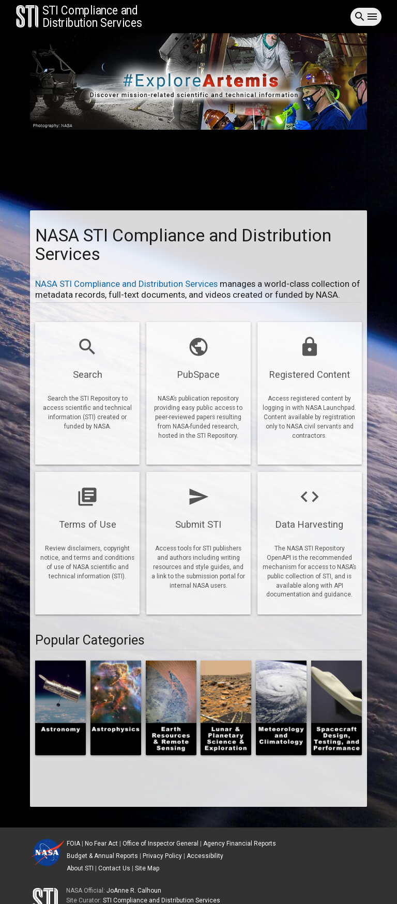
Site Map (147, 868)
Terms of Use (87, 524)
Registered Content (309, 374)
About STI (80, 868)
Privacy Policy (162, 856)
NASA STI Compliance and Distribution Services (127, 284)
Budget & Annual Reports (102, 856)
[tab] (199, 83)
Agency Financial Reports (239, 843)
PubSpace (198, 374)
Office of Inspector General (160, 843)
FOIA (73, 843)
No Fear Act (101, 843)
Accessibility (205, 856)
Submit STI (198, 524)
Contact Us (114, 868)
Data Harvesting (309, 524)
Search (87, 374)
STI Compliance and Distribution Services (161, 900)
